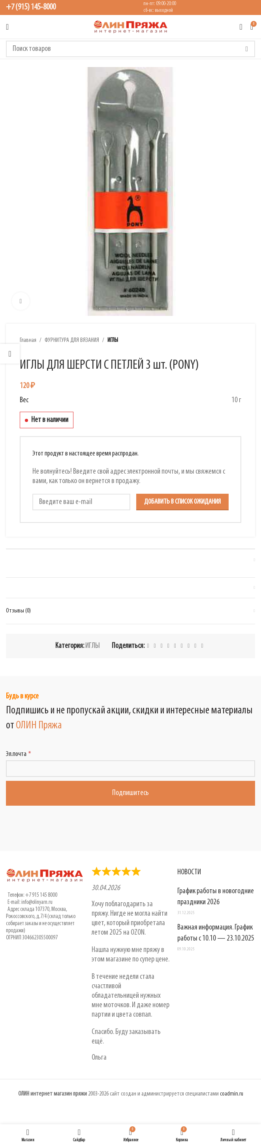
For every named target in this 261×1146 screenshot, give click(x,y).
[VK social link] (188, 646)
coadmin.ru (231, 1094)
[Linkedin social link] (168, 646)
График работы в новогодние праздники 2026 (215, 896)
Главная (28, 340)
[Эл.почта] (130, 768)
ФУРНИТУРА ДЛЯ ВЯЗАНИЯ (72, 340)
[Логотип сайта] (130, 27)
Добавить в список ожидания (182, 502)
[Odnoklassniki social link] (175, 646)
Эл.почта (16, 754)
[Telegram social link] (195, 646)
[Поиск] (130, 49)
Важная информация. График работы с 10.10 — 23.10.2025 (215, 933)
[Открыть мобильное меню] (7, 27)
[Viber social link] (202, 646)
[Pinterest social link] (161, 646)
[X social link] (155, 646)
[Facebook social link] (148, 646)
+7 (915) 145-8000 (31, 7)
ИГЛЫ (112, 340)
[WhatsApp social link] (181, 646)
